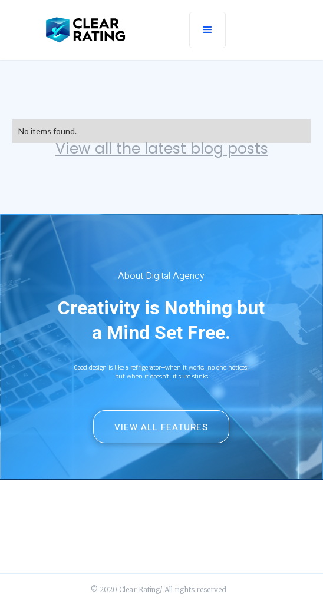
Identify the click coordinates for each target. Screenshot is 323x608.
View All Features (161, 427)
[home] (85, 30)
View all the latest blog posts (161, 149)
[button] (207, 30)
